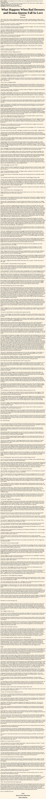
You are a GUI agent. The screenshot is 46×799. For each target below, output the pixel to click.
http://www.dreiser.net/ (15, 5)
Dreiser (23, 15)
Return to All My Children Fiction (23, 795)
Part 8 (23, 793)
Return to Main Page (23, 797)
